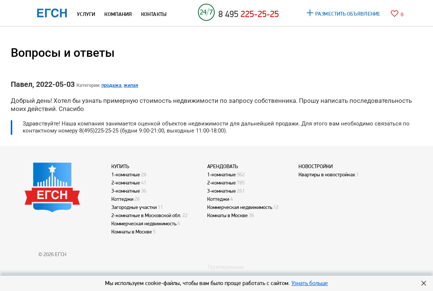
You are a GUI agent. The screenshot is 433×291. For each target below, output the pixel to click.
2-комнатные (125, 183)
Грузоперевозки (225, 267)
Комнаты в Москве (131, 232)
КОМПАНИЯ (118, 14)
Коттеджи (122, 199)
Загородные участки (134, 207)
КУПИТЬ (120, 166)
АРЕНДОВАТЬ (222, 166)
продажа (111, 85)
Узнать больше (310, 283)
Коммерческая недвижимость (143, 223)
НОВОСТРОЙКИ (316, 166)
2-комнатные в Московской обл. (146, 215)
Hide (423, 283)
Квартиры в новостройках (327, 174)
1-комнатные (125, 174)
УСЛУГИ (86, 14)
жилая (131, 85)
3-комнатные (125, 191)
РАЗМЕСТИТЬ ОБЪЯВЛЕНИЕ (347, 14)
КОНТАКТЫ (153, 14)
